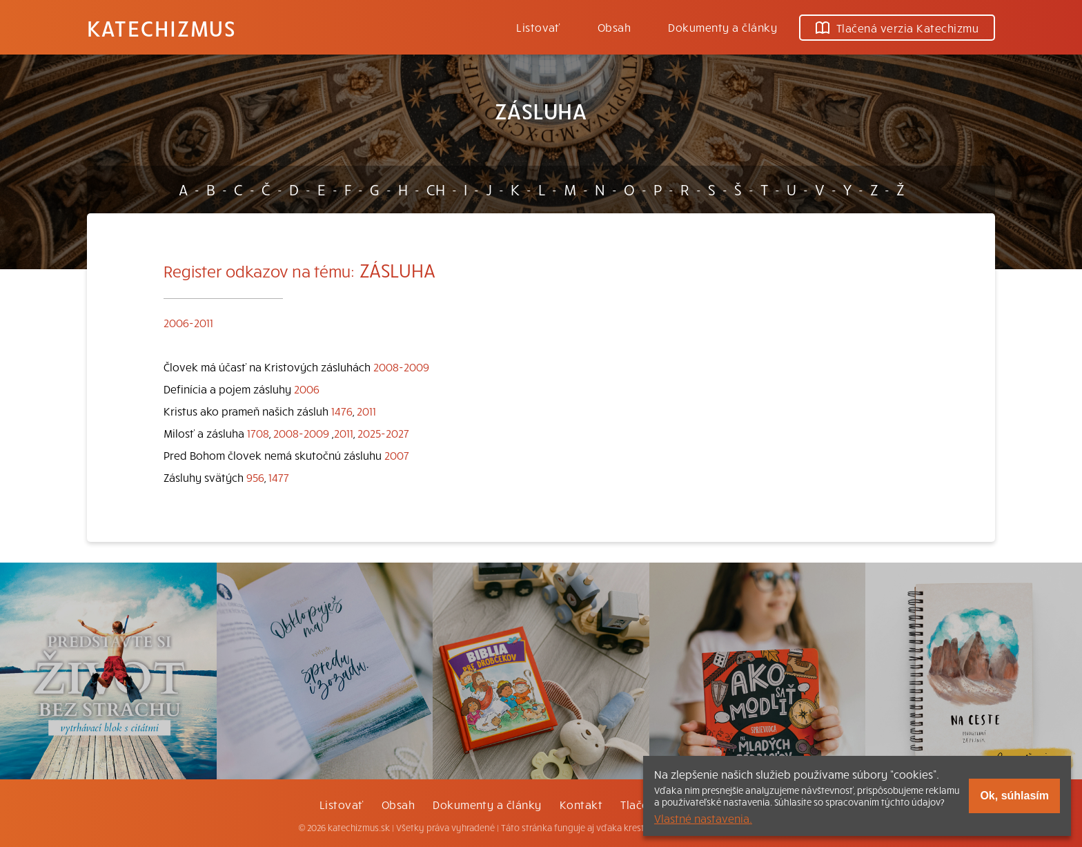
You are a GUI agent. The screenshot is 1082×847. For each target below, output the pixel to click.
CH (435, 189)
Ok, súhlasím (1014, 795)
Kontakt (581, 804)
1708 (258, 433)
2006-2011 (188, 322)
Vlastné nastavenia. (703, 818)
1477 (278, 477)
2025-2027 (383, 433)
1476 (342, 411)
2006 (306, 389)
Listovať (538, 27)
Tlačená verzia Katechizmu (897, 28)
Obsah (614, 27)
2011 (366, 411)
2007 (396, 455)
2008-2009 (401, 366)
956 (255, 477)
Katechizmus (161, 27)
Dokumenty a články (722, 27)
